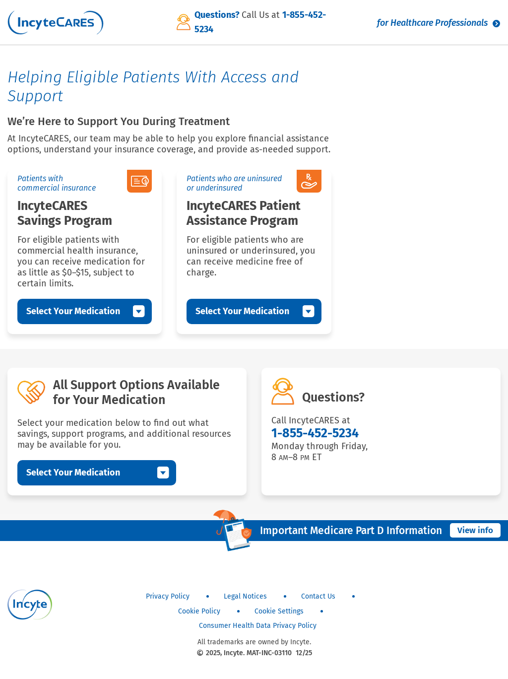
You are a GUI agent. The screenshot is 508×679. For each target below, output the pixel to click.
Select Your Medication (73, 311)
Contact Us (318, 596)
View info (475, 530)
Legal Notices (245, 596)
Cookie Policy (199, 611)
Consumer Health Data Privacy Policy (258, 625)
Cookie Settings (279, 611)
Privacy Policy (168, 596)
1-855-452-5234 (315, 433)
